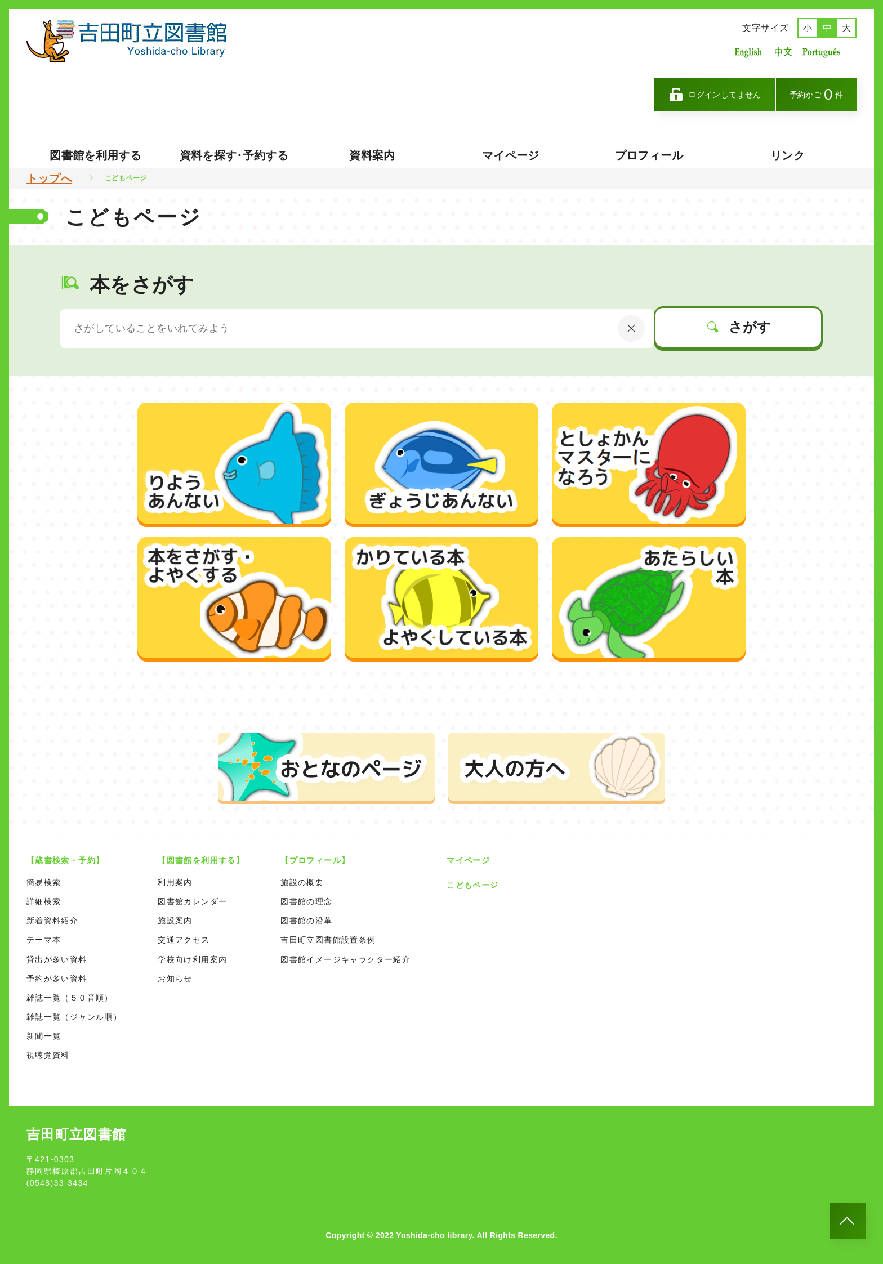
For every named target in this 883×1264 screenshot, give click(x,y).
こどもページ (472, 885)
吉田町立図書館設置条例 (328, 939)
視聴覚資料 (48, 1055)
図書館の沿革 (306, 920)
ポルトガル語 (824, 52)
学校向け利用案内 (192, 959)
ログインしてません (714, 94)
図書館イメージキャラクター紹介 (345, 959)
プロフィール (649, 155)
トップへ (49, 178)
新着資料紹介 (52, 920)
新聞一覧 (43, 1035)
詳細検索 (43, 901)
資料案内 (372, 155)
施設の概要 (302, 882)
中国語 (782, 52)
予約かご (817, 94)
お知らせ (175, 978)
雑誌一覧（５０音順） (69, 997)
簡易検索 (43, 882)
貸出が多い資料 (56, 959)
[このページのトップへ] (848, 1221)
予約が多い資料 (56, 978)
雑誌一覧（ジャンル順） (74, 1016)
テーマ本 (43, 939)
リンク (787, 155)
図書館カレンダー (192, 901)
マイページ (510, 155)
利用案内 (175, 882)
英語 (748, 52)
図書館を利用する (95, 155)
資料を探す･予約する (234, 155)
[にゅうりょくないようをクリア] (631, 328)
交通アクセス (183, 939)
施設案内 (175, 920)
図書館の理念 (306, 901)
